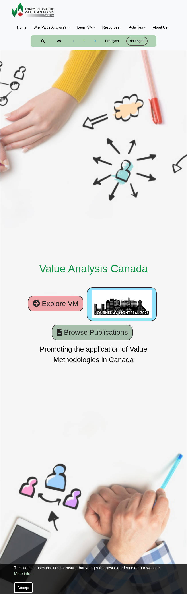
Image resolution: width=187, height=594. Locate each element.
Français (112, 41)
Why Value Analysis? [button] (50, 27)
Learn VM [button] (84, 27)
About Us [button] (160, 27)
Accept (23, 588)
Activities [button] (136, 27)
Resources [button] (110, 27)
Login (137, 41)
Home (22, 27)
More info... (23, 573)
